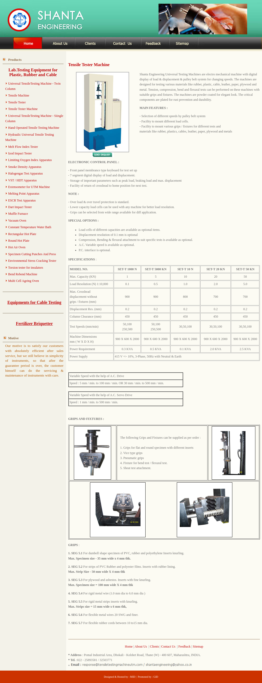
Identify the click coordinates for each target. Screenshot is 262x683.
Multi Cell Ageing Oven (23, 281)
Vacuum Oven (17, 220)
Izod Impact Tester (20, 153)
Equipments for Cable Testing (34, 302)
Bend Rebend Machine (22, 274)
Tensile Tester (17, 102)
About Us (141, 646)
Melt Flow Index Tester (23, 147)
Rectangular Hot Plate (22, 234)
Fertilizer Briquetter (34, 323)
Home (129, 646)
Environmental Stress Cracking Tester (32, 261)
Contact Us (168, 646)
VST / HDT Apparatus (22, 180)
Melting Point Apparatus (23, 193)
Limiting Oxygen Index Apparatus (30, 160)
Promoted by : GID (148, 676)
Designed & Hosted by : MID (120, 676)
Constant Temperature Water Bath (29, 227)
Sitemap (198, 646)
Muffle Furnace (18, 214)
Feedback (184, 646)
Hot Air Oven (16, 247)
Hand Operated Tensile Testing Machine (33, 128)
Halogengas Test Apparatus (25, 173)
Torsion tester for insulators (25, 267)
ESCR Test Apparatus (22, 200)
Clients (154, 646)
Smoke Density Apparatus (24, 167)
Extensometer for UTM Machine (29, 187)
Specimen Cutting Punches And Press (32, 254)
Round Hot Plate (18, 240)
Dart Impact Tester (20, 207)
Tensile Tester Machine (23, 109)
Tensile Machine (18, 95)
